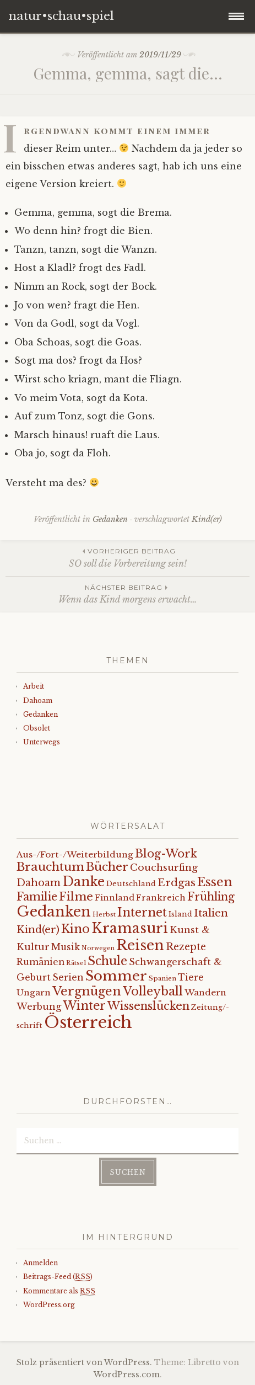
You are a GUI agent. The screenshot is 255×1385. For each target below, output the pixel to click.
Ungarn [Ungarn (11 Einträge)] (34, 992)
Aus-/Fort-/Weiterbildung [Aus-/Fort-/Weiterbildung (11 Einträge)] (75, 854)
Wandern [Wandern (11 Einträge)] (205, 992)
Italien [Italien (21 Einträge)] (211, 913)
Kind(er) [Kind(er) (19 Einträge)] (38, 929)
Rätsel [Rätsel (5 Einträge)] (76, 963)
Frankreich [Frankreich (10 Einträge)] (161, 897)
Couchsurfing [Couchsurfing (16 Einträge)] (164, 867)
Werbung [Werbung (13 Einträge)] (39, 1006)
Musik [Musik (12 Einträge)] (65, 947)
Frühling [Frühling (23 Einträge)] (211, 896)
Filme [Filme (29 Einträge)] (76, 896)
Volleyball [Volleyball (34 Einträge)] (153, 991)
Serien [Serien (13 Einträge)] (68, 977)
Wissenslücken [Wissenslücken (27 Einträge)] (148, 1006)
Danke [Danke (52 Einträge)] (83, 881)
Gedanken (110, 519)
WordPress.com (127, 1374)
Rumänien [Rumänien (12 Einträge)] (40, 962)
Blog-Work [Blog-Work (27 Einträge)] (166, 853)
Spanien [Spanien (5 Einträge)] (162, 978)
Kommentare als (59, 1291)
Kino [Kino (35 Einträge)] (75, 928)
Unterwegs (41, 742)
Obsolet (36, 728)
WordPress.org (49, 1305)
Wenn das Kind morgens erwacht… (127, 593)
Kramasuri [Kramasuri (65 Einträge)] (129, 928)
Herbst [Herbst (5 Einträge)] (104, 914)
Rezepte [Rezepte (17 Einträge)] (186, 947)
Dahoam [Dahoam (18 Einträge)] (39, 883)
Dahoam (37, 700)
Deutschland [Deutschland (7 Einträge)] (131, 883)
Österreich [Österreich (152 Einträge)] (88, 1022)
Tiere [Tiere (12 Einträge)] (191, 977)
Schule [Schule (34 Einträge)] (107, 960)
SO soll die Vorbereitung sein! (127, 557)
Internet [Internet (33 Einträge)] (142, 912)
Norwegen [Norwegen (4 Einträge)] (98, 948)
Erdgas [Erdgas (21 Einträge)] (177, 882)
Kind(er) (207, 519)
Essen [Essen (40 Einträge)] (214, 882)
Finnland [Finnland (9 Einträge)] (114, 898)
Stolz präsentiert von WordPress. (84, 1362)
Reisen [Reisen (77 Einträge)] (140, 945)
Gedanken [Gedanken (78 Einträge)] (54, 911)
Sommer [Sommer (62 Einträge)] (116, 975)
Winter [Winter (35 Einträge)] (84, 1005)
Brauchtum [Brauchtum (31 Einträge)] (50, 867)
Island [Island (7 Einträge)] (180, 914)
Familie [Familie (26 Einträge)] (37, 896)
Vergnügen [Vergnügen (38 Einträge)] (86, 991)
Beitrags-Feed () (58, 1276)
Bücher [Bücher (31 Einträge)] (107, 867)
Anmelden (40, 1263)
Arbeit (33, 686)
